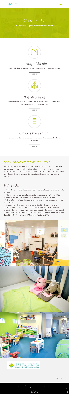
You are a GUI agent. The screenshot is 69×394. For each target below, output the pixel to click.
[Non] (67, 388)
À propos (59, 378)
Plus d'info (34, 74)
